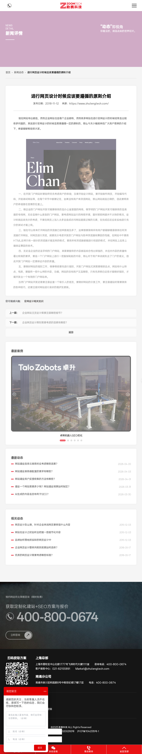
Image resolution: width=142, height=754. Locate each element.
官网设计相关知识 (33, 301)
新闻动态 (19, 72)
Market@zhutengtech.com (92, 668)
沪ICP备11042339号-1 (88, 731)
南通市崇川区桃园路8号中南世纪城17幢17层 (60, 682)
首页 (8, 72)
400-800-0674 (116, 664)
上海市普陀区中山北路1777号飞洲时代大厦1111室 (62, 664)
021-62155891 (61, 668)
